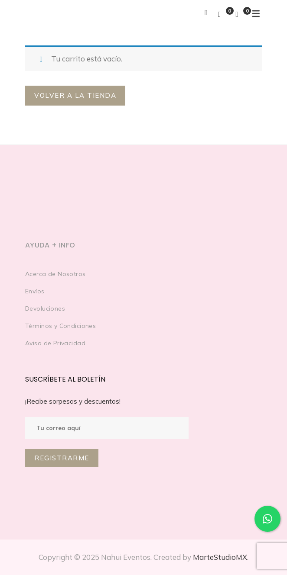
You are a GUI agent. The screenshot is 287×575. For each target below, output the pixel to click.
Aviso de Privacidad (55, 343)
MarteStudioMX (220, 557)
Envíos (35, 291)
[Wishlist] (219, 14)
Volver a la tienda (75, 95)
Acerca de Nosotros (55, 274)
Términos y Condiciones (60, 326)
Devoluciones (45, 308)
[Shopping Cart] (236, 14)
